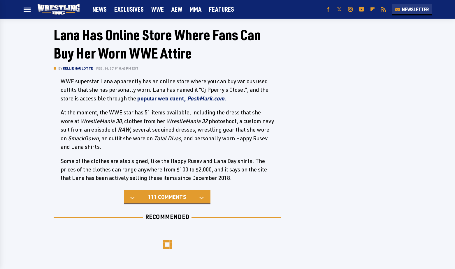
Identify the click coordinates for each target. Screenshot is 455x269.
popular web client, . (181, 98)
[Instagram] (350, 9)
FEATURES (221, 9)
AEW (176, 9)
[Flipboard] (372, 9)
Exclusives (129, 9)
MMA (195, 9)
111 (152, 197)
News (99, 9)
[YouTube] (361, 9)
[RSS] (383, 9)
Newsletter (412, 9)
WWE (157, 9)
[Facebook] (328, 9)
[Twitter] (339, 9)
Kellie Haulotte (78, 68)
